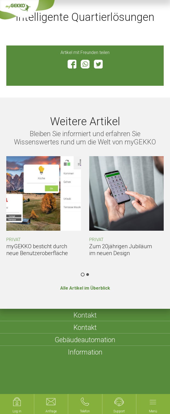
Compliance (44, 386)
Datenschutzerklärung (131, 379)
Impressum (73, 379)
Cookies (20, 386)
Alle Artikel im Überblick (85, 288)
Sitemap (98, 379)
